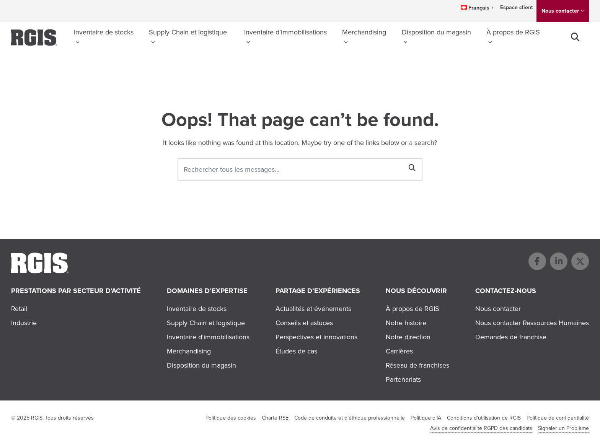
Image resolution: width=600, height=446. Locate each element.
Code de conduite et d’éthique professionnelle (349, 418)
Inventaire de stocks (104, 32)
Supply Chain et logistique (188, 32)
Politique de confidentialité (558, 418)
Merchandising (364, 32)
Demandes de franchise (510, 337)
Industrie (24, 323)
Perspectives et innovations (316, 337)
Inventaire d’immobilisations (285, 32)
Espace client (516, 7)
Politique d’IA (426, 418)
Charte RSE (275, 418)
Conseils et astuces (304, 323)
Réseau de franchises (417, 365)
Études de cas (296, 351)
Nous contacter (560, 11)
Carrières (399, 351)
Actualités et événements (313, 309)
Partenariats (403, 379)
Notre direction (408, 337)
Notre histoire (406, 323)
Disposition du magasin (436, 32)
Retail (19, 309)
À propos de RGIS (513, 32)
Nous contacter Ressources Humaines (532, 323)
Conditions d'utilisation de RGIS (484, 418)
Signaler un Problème (563, 428)
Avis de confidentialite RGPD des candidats (481, 428)
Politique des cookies (230, 418)
